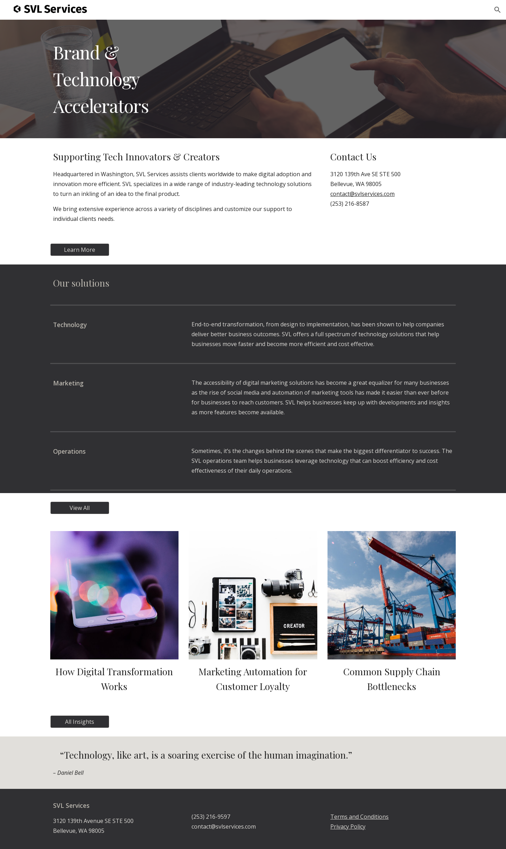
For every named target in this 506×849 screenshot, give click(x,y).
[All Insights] (80, 721)
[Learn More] (80, 249)
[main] (253, 79)
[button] (497, 9)
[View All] (80, 507)
